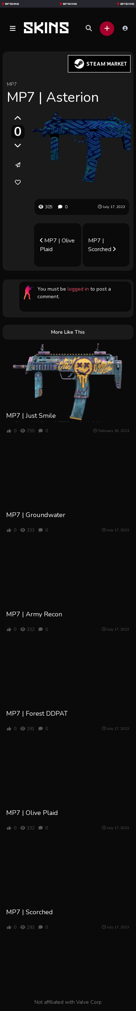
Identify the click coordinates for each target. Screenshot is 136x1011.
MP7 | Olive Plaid (57, 245)
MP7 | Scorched (102, 245)
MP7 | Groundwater (35, 515)
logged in (78, 289)
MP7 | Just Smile (31, 415)
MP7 (12, 84)
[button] (12, 28)
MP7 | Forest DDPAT (37, 713)
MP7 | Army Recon (34, 614)
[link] (17, 182)
